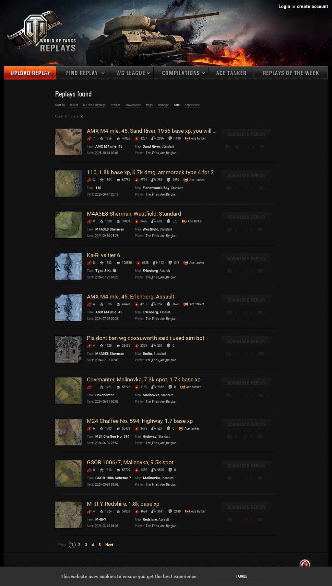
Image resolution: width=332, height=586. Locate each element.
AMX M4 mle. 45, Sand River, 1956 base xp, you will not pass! (161, 131)
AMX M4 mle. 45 (108, 146)
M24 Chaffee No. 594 (112, 436)
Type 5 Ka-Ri (105, 271)
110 (98, 188)
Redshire (150, 519)
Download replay (246, 134)
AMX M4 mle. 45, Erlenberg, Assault (130, 296)
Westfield (150, 229)
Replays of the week (291, 73)
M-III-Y (100, 519)
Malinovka (151, 395)
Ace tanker (231, 73)
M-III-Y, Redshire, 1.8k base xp (123, 504)
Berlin (147, 354)
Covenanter (104, 395)
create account (312, 6)
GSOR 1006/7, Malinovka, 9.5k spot (130, 462)
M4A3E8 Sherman (109, 229)
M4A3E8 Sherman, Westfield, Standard (134, 213)
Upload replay (30, 73)
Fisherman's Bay (156, 188)
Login (284, 6)
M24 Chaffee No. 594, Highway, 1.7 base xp (140, 421)
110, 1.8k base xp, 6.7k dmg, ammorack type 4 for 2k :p (155, 172)
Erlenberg (150, 271)
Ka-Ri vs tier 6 (103, 255)
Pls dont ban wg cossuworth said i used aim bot (146, 338)
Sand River (151, 146)
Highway (150, 436)
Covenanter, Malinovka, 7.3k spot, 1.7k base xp (144, 379)
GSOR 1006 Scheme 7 (113, 478)
